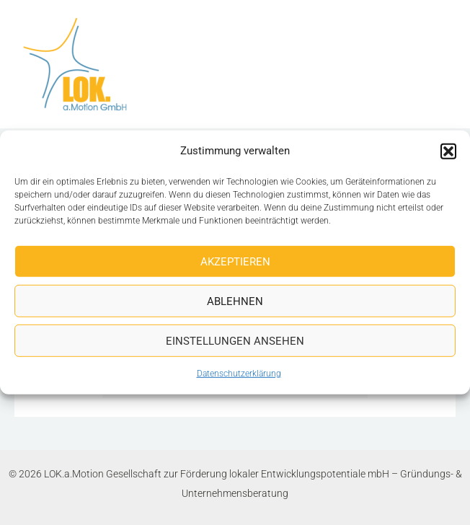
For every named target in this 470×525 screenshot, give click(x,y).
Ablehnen (235, 301)
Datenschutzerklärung (239, 374)
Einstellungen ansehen (235, 341)
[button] (448, 151)
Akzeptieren (235, 261)
